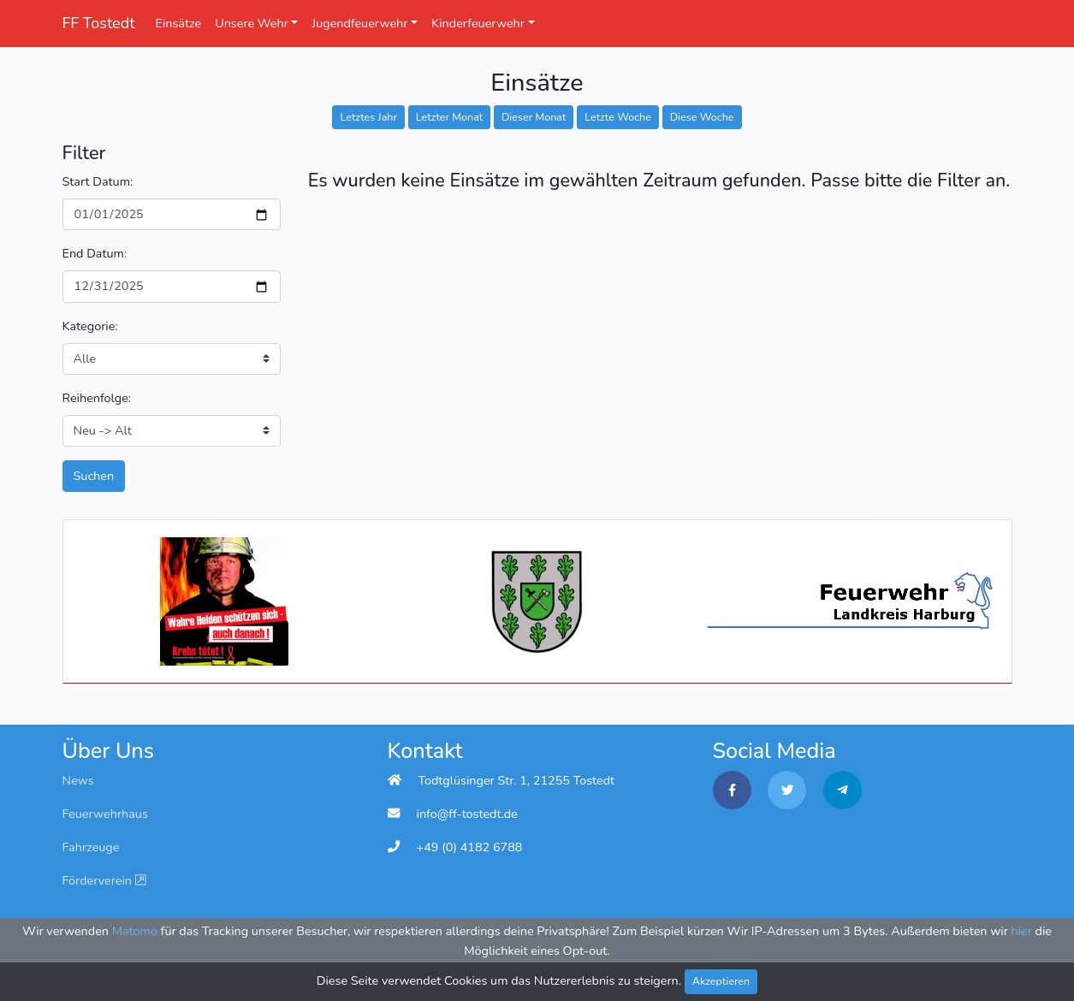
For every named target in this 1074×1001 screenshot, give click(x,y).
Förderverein (104, 880)
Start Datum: (98, 181)
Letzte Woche (617, 117)
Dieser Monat (534, 117)
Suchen (94, 475)
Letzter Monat (450, 117)
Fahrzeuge (91, 847)
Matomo (134, 930)
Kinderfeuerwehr (478, 23)
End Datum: (95, 253)
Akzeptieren (721, 981)
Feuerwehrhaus (105, 813)
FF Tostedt (98, 23)
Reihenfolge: (97, 397)
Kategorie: (90, 326)
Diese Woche (702, 117)
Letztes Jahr (368, 117)
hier (1022, 930)
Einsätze (179, 23)
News (78, 780)
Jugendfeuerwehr (359, 23)
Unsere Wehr (251, 23)
